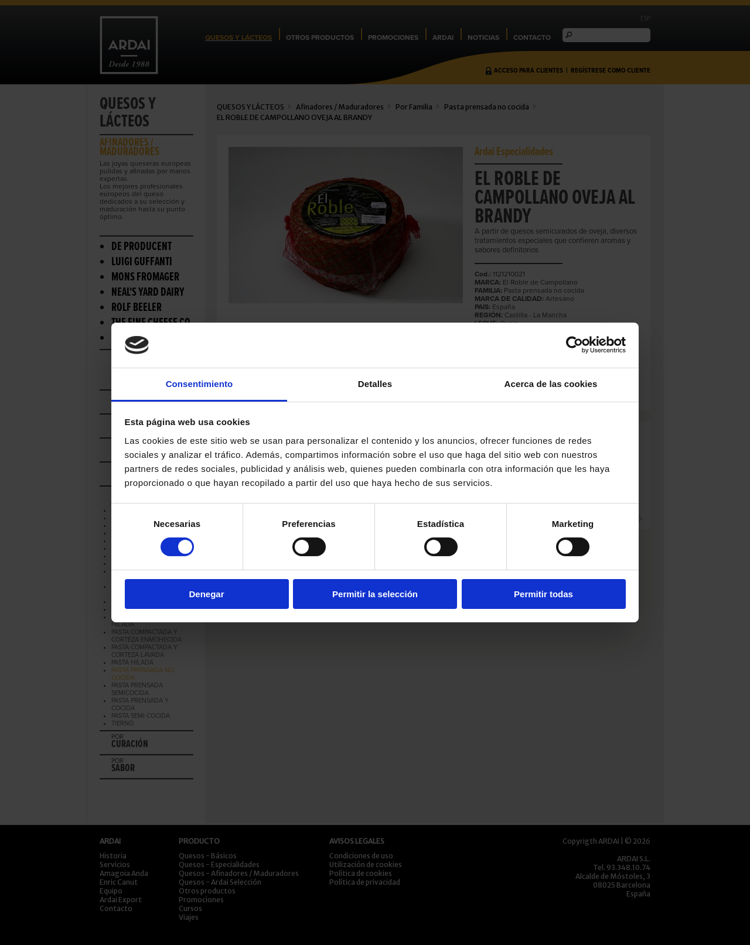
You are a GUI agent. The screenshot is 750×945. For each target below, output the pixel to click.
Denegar (206, 594)
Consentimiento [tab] (199, 384)
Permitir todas (543, 594)
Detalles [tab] (375, 384)
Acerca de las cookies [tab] (551, 384)
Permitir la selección (375, 594)
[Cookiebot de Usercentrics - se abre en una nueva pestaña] (574, 345)
